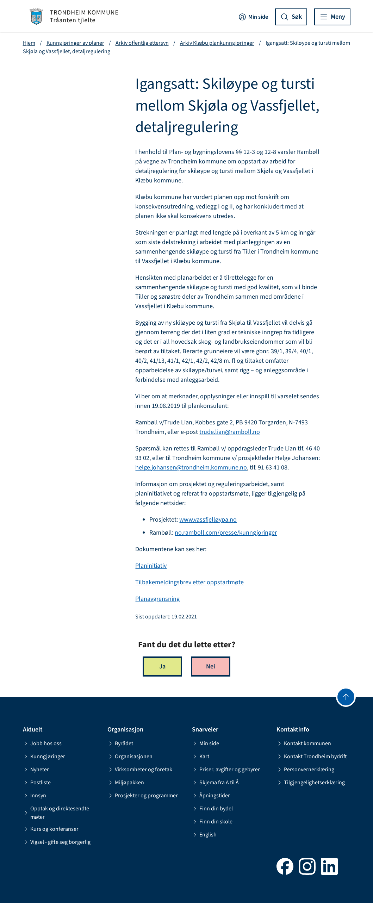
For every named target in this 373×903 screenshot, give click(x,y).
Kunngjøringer (44, 756)
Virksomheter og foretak (139, 769)
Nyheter (36, 769)
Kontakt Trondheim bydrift (311, 756)
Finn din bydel (212, 808)
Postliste (37, 782)
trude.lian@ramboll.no (229, 432)
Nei (210, 666)
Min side (253, 17)
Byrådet (120, 743)
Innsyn (34, 795)
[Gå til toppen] (346, 697)
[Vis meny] (332, 16)
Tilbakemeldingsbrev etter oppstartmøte (189, 582)
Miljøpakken (125, 782)
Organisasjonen (130, 756)
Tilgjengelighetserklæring (310, 782)
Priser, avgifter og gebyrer (226, 769)
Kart (200, 756)
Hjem (29, 43)
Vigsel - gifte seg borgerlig (57, 842)
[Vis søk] (291, 16)
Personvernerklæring (305, 769)
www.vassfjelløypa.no (208, 519)
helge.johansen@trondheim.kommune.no (191, 467)
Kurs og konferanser (51, 829)
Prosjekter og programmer (142, 795)
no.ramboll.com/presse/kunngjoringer (226, 532)
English (204, 835)
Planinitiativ (151, 565)
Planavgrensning (157, 598)
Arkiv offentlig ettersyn (142, 43)
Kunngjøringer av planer (75, 43)
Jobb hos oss (42, 743)
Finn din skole (212, 822)
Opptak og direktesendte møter (56, 813)
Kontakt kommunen (303, 743)
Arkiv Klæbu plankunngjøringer (217, 43)
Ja (162, 666)
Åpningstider (211, 795)
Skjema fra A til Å (215, 782)
